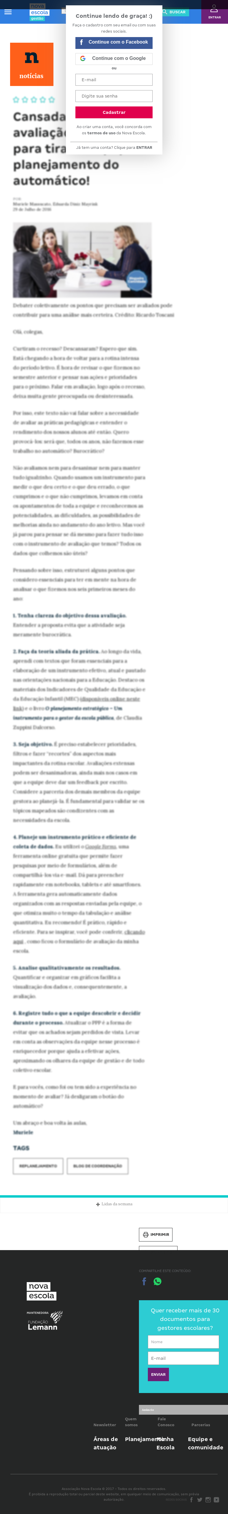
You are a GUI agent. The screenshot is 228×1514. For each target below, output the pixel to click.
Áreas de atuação (106, 1443)
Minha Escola (165, 1443)
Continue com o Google (112, 59)
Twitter (199, 1499)
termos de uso (101, 133)
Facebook (191, 1499)
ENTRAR (144, 147)
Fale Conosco (166, 1422)
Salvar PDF (158, 1252)
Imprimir (155, 1234)
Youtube (216, 1499)
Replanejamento (38, 1166)
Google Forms (100, 846)
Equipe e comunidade (205, 1443)
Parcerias (200, 1425)
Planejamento (144, 1439)
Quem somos (131, 1422)
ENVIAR (158, 1374)
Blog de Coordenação (97, 1166)
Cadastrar (114, 112)
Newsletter (105, 1425)
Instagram (208, 1499)
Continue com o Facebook (114, 42)
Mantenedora (38, 1312)
